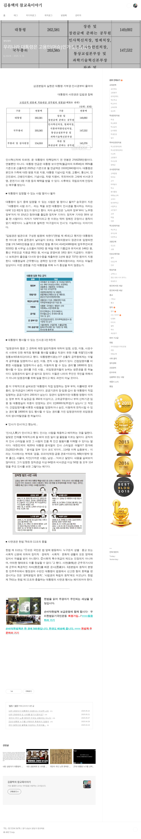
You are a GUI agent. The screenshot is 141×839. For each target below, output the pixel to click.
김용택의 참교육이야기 (22, 5)
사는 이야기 (116, 315)
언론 (112, 221)
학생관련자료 (114, 115)
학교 (112, 188)
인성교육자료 (114, 254)
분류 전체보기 (115, 80)
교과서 (113, 199)
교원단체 (112, 242)
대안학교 (114, 237)
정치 (11, 706)
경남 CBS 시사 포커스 (118, 277)
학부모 (113, 177)
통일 (111, 386)
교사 (112, 181)
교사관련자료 (114, 169)
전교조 (113, 246)
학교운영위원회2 (117, 150)
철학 (112, 258)
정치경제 (112, 363)
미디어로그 (31, 15)
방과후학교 (114, 203)
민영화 (113, 319)
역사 (112, 330)
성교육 (113, 111)
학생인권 (114, 134)
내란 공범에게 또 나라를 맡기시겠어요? (26, 714)
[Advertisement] (49, 662)
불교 (112, 303)
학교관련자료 (114, 226)
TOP (135, 829)
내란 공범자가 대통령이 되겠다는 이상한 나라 (29, 711)
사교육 (113, 154)
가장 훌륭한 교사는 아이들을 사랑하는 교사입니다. (27, 786)
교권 (112, 214)
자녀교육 (114, 161)
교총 (112, 249)
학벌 (112, 217)
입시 (112, 138)
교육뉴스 (114, 274)
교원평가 (114, 93)
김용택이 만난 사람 (116, 377)
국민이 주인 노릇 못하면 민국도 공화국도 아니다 (30, 718)
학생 (112, 120)
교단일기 (114, 210)
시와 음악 (113, 358)
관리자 (78, 15)
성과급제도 (114, 96)
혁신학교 (114, 100)
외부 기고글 (113, 338)
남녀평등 (114, 131)
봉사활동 (114, 192)
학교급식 (114, 127)
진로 (112, 265)
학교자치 (114, 104)
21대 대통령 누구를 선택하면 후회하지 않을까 (29, 721)
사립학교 (114, 206)
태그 (16, 15)
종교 (111, 295)
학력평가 (114, 184)
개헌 (112, 350)
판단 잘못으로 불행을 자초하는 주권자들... (27, 725)
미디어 (113, 322)
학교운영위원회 (116, 146)
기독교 (113, 299)
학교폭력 (114, 123)
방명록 (64, 15)
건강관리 (112, 368)
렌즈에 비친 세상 (115, 286)
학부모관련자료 (115, 142)
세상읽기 (114, 333)
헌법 (111, 342)
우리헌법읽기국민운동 (118, 347)
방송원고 (114, 281)
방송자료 (112, 270)
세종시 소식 (113, 382)
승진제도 (114, 89)
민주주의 (112, 372)
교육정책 (112, 85)
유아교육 (114, 233)
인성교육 (114, 262)
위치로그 (48, 15)
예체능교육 (114, 195)
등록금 (113, 165)
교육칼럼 (114, 173)
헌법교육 (114, 354)
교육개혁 (114, 107)
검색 (129, 6)
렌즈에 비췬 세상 (115, 290)
